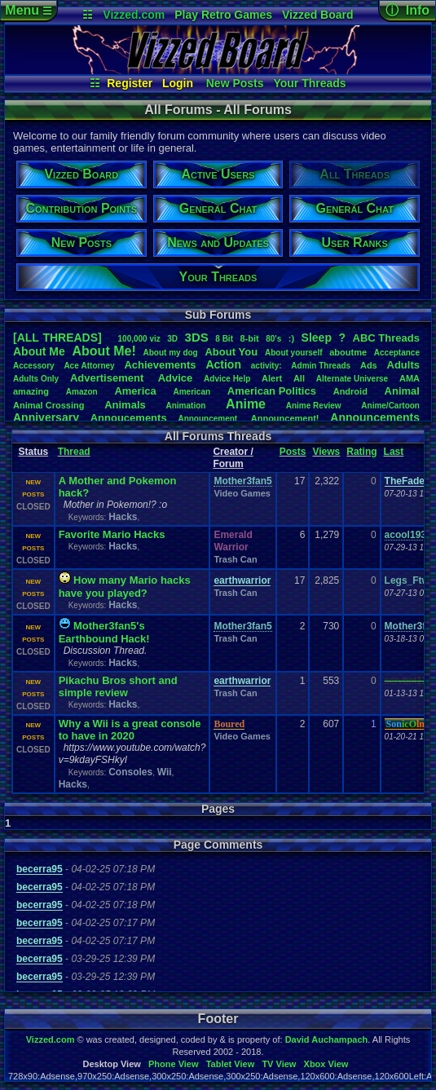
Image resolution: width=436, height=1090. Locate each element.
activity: (266, 365)
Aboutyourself (294, 352)
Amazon (82, 391)
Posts (293, 451)
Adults (403, 365)
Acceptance (397, 352)
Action (223, 364)
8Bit (224, 338)
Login (177, 83)
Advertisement (108, 378)
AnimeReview (313, 405)
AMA (409, 378)
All (299, 378)
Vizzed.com (134, 14)
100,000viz (139, 338)
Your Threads (309, 83)
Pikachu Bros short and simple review (118, 686)
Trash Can (235, 559)
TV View (279, 1064)
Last (394, 451)
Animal (402, 391)
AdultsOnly (36, 378)
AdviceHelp (227, 378)
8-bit (249, 338)
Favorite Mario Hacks (112, 534)
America (135, 391)
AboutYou (231, 352)
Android (350, 391)
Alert (272, 378)
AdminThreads (320, 365)
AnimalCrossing (48, 405)
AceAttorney (89, 365)
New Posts (235, 83)
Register (129, 83)
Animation (185, 405)
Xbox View (326, 1064)
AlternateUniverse (352, 378)
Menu (28, 10)
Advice (175, 378)
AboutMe (39, 351)
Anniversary (46, 417)
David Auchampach (326, 1039)
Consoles (130, 772)
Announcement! (285, 418)
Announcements (375, 417)
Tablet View (230, 1064)
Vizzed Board (318, 14)
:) (291, 338)
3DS (197, 337)
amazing (31, 391)
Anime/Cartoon (390, 405)
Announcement (209, 418)
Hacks (122, 517)
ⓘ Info (407, 10)
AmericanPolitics (271, 391)
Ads (368, 365)
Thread (74, 451)
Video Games (242, 493)
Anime (246, 404)
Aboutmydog (170, 352)
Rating (361, 451)
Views (326, 451)
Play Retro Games (223, 14)
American (191, 391)
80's (273, 338)
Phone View (173, 1064)
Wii (164, 772)
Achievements (160, 365)
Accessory (34, 365)
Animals (125, 405)
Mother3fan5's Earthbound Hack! (104, 632)
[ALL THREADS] (57, 337)
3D (172, 338)
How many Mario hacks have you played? (125, 586)
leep (317, 337)
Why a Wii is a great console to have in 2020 (130, 729)
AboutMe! (104, 351)
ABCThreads (386, 338)
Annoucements (128, 418)
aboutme (348, 352)
